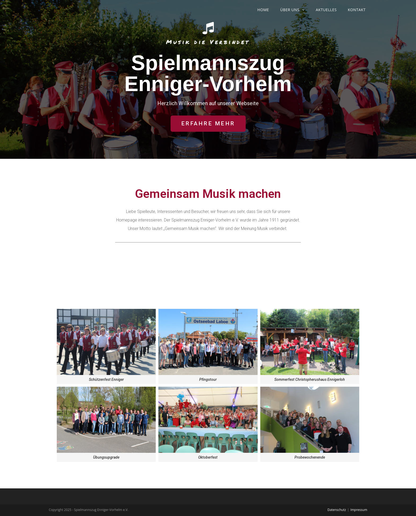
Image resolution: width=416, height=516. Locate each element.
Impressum (358, 510)
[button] (208, 124)
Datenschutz (336, 510)
